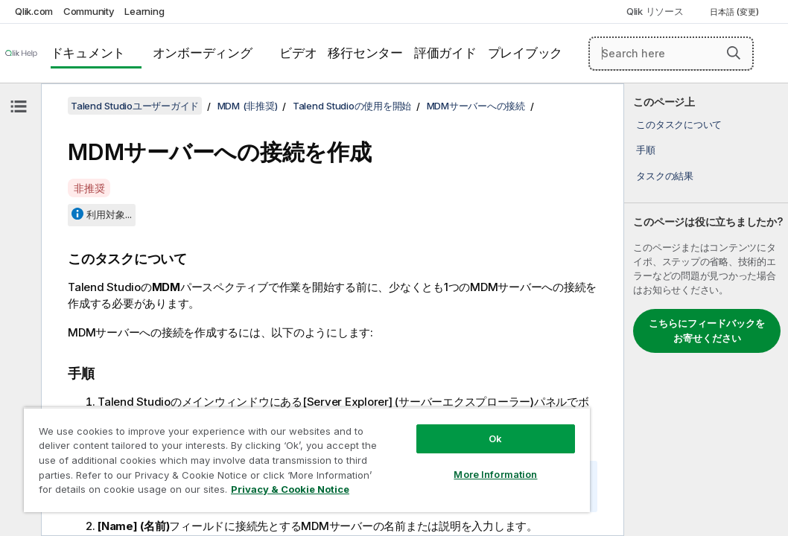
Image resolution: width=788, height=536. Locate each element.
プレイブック (525, 52)
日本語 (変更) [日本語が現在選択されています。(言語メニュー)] (735, 12)
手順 (645, 150)
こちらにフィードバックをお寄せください (707, 330)
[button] (733, 52)
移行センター (365, 52)
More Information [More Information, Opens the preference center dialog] (403, 448)
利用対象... (109, 214)
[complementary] (706, 309)
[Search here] (671, 53)
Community (89, 11)
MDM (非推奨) (247, 106)
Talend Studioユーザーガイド (135, 106)
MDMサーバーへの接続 (476, 106)
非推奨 (89, 188)
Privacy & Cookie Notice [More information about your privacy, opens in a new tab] (125, 492)
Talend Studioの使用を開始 (352, 106)
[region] (252, 446)
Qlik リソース (655, 11)
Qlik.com (34, 11)
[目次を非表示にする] (18, 106)
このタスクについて (679, 124)
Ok (403, 412)
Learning (144, 11)
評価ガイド (445, 52)
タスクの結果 (664, 176)
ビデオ (298, 52)
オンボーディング (202, 52)
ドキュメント (88, 52)
